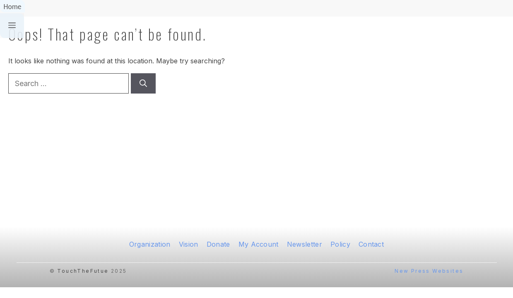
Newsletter (304, 244)
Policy (340, 244)
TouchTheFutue (82, 271)
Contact (371, 244)
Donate (218, 244)
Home (12, 6)
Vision (188, 244)
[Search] (143, 83)
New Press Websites (429, 271)
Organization (150, 244)
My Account (258, 244)
